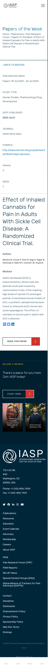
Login (42, 662)
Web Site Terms (11, 627)
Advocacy (8, 534)
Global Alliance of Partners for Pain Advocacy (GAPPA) (21, 584)
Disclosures (9, 606)
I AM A (18, 662)
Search (30, 662)
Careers (7, 544)
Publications (9, 513)
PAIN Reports (10, 568)
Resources (8, 518)
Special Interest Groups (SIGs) (19, 578)
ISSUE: (6, 181)
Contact (7, 596)
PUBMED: (8, 145)
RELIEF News (10, 573)
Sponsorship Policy (13, 622)
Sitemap (7, 632)
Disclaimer (8, 601)
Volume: (7, 165)
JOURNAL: (8, 128)
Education (8, 524)
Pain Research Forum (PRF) (17, 562)
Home (6, 662)
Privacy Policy (10, 616)
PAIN (5, 557)
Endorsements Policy (14, 611)
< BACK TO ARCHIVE (14, 64)
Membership (9, 539)
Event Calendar (11, 529)
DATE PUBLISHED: (13, 112)
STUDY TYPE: (10, 92)
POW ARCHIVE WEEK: (14, 76)
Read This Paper (17, 341)
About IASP (9, 550)
